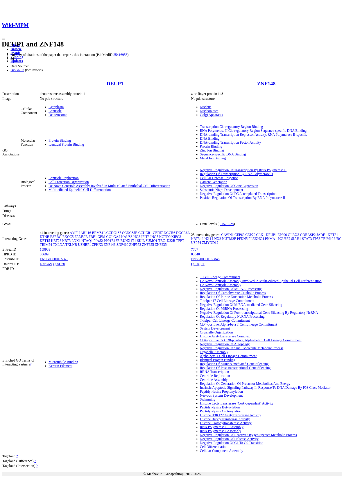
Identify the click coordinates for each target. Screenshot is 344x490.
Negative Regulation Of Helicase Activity (229, 439)
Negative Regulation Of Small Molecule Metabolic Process (241, 348)
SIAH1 (296, 239)
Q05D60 (59, 264)
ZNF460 (122, 244)
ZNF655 (148, 244)
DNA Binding (209, 138)
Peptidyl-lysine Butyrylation (220, 407)
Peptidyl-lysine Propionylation (221, 391)
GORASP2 (308, 235)
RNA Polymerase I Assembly (220, 431)
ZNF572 (135, 244)
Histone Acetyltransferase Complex (225, 336)
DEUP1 (114, 83)
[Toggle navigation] (3, 38)
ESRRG (56, 237)
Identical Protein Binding (66, 144)
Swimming (207, 399)
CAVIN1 (227, 235)
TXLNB (71, 244)
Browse (16, 49)
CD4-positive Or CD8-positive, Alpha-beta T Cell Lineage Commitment (250, 340)
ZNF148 (266, 83)
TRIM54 (46, 244)
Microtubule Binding (63, 362)
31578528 (227, 224)
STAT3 (307, 239)
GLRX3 (293, 235)
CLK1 (260, 235)
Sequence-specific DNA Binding (223, 154)
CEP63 (239, 235)
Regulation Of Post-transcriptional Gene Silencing (235, 368)
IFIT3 (145, 237)
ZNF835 (161, 244)
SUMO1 (151, 240)
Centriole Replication (63, 178)
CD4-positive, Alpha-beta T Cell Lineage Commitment (238, 324)
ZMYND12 (210, 242)
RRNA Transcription (214, 372)
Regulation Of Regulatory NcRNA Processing (232, 316)
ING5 (154, 237)
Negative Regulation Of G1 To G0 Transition (231, 443)
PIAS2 (98, 240)
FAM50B (81, 237)
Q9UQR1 (197, 264)
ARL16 (86, 233)
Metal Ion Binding (213, 158)
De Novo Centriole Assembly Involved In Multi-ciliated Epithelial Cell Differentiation (109, 186)
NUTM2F (229, 239)
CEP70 (250, 235)
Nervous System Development (221, 395)
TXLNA (58, 244)
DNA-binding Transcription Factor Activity (230, 142)
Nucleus (205, 107)
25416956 (120, 55)
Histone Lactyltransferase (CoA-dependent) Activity (236, 403)
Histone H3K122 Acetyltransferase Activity (230, 415)
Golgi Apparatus (211, 115)
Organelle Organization (216, 332)
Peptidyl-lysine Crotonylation (221, 411)
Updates (17, 61)
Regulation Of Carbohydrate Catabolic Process (233, 293)
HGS (136, 237)
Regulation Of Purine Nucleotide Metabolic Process (236, 297)
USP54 (196, 242)
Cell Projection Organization (68, 182)
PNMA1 (271, 239)
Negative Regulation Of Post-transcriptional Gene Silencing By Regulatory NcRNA (259, 312)
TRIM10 (327, 239)
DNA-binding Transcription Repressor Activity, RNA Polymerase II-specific (253, 134)
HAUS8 (127, 237)
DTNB (44, 237)
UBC (337, 239)
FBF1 (93, 237)
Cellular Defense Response (219, 178)
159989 (45, 249)
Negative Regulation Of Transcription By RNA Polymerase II (243, 170)
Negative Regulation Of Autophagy (225, 344)
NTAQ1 (87, 240)
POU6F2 (284, 239)
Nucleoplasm (209, 111)
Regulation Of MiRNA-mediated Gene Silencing (234, 364)
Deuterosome (57, 115)
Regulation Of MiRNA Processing (224, 308)
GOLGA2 (113, 237)
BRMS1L (99, 233)
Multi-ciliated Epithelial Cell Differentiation (79, 190)
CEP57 (158, 233)
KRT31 (333, 235)
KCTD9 (164, 237)
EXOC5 (68, 237)
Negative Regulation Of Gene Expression (229, 186)
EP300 (282, 235)
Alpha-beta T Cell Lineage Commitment (228, 356)
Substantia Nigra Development (221, 190)
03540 (195, 254)
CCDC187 (113, 233)
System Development (215, 328)
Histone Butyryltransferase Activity (225, 419)
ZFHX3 (97, 244)
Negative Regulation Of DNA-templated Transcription (238, 194)
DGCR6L (183, 233)
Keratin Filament (60, 366)
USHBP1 (84, 244)
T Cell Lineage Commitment (220, 277)
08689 (44, 254)
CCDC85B (129, 233)
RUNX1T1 (128, 240)
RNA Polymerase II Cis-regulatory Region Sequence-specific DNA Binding (253, 130)
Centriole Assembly (214, 379)
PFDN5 (242, 239)
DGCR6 (169, 233)
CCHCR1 (145, 233)
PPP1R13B (112, 240)
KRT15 (45, 240)
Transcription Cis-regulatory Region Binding (231, 126)
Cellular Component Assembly (221, 451)
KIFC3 (176, 237)
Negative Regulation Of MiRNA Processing (231, 289)
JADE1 (322, 235)
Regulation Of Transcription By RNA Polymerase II (236, 174)
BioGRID (17, 70)
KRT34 (196, 239)
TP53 (316, 239)
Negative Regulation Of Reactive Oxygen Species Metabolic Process (248, 435)
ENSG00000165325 (54, 259)
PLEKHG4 (256, 239)
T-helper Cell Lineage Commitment (225, 320)
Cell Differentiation (213, 447)
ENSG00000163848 (205, 259)
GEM (102, 237)
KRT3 (66, 240)
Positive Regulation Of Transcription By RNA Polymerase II (242, 198)
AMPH (75, 233)
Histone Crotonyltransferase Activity (226, 423)
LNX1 (76, 240)
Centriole (55, 111)
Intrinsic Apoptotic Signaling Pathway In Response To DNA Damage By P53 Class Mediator (265, 387)
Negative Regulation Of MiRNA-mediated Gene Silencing (241, 304)
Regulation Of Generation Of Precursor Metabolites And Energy (245, 383)
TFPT (180, 240)
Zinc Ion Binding (212, 150)
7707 (194, 249)
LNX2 (216, 239)
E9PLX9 (46, 264)
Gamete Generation (213, 182)
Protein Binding (59, 140)
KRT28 (56, 240)
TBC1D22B (166, 240)
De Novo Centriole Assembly (220, 285)
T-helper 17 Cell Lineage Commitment (227, 301)
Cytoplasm (56, 107)
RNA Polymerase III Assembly (222, 427)
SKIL (141, 240)
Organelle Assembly (214, 352)
